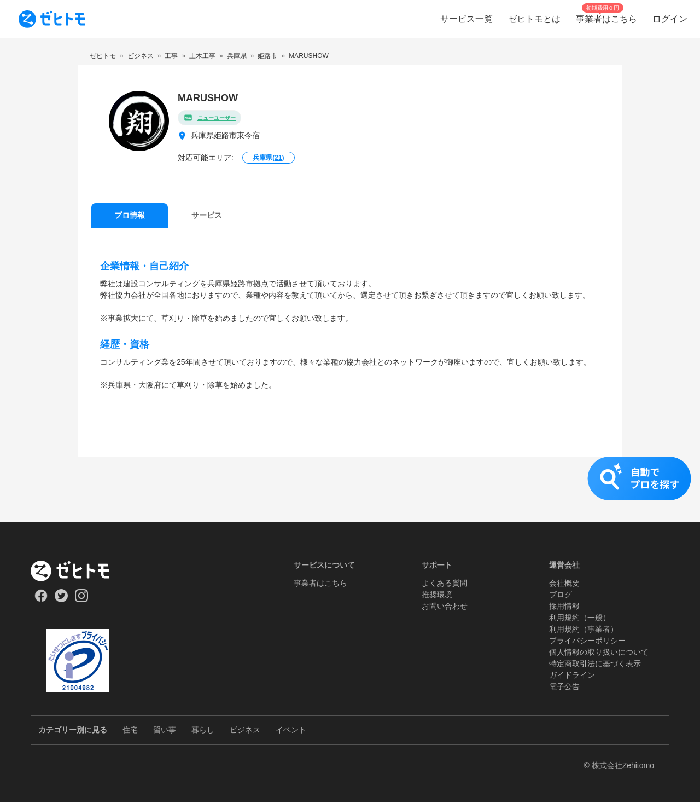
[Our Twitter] (61, 599)
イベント (291, 729)
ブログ (560, 594)
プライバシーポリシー (587, 640)
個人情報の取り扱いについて (599, 652)
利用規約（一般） (579, 617)
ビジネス (245, 729)
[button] (350, 489)
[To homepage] (52, 19)
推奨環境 (437, 594)
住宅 (130, 729)
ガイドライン (572, 675)
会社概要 (564, 583)
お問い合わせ (445, 606)
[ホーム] (78, 571)
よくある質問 (445, 583)
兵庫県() (268, 157)
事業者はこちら (320, 583)
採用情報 (564, 606)
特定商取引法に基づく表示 (595, 663)
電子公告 (564, 686)
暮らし (202, 729)
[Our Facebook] (41, 599)
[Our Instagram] (82, 599)
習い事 (164, 729)
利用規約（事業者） (583, 629)
